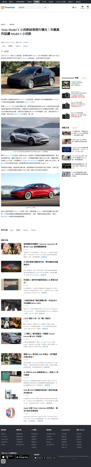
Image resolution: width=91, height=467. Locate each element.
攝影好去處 (50, 434)
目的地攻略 (49, 439)
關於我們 (79, 434)
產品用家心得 (20, 444)
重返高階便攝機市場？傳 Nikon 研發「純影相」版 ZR (79, 166)
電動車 (10, 46)
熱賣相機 (64, 439)
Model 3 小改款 (29, 102)
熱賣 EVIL (64, 447)
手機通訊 (33, 439)
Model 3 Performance (30, 160)
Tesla (3, 46)
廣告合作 (79, 439)
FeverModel (4, 439)
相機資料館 (19, 434)
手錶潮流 (33, 447)
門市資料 (64, 434)
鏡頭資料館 (19, 436)
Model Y (25, 46)
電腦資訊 (33, 442)
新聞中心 (3, 24)
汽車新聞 (25, 42)
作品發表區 (4, 442)
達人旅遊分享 (50, 444)
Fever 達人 (4, 436)
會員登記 (79, 442)
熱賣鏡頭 (64, 442)
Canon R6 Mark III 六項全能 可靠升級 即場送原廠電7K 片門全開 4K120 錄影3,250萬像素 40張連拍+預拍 (78, 94)
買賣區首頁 (34, 434)
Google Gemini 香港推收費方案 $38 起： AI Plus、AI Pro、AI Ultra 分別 (80, 149)
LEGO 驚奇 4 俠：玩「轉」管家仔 (37, 318)
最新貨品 (64, 436)
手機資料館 (19, 439)
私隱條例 (79, 447)
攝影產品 (33, 436)
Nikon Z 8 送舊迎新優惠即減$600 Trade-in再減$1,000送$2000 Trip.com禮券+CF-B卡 (78, 104)
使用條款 (79, 444)
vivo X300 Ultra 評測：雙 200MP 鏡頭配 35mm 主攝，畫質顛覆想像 (79, 157)
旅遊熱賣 (48, 436)
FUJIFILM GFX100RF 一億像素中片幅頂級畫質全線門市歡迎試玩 (77, 83)
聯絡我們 (79, 436)
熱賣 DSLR (65, 444)
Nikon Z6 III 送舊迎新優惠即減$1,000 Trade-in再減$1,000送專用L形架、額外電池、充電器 (78, 114)
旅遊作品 (48, 442)
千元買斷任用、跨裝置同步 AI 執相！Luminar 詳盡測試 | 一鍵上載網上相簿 (80, 133)
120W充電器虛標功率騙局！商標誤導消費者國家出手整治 (80, 174)
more (83, 78)
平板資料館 (19, 442)
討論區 (3, 444)
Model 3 (18, 46)
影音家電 (33, 444)
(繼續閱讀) (44, 257)
